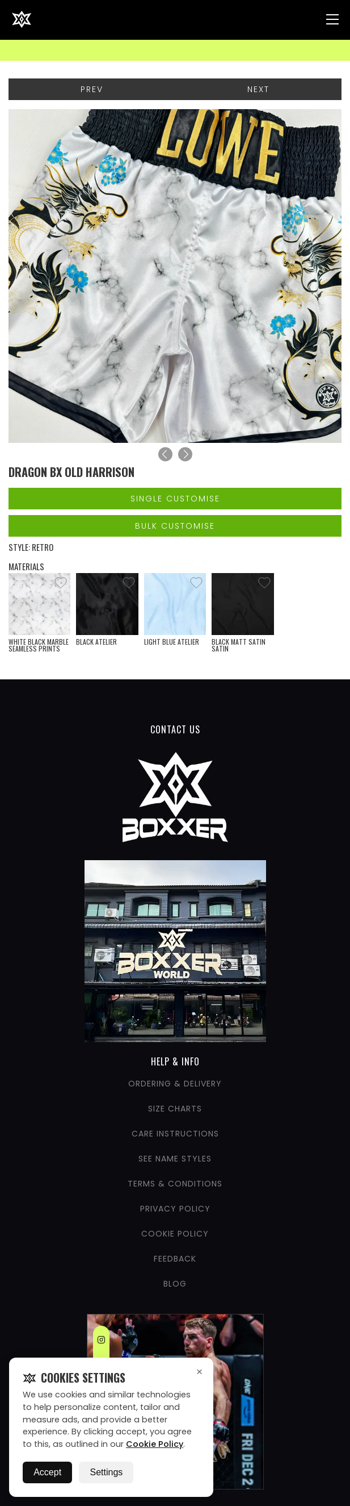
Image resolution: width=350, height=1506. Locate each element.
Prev (92, 89)
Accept (47, 1472)
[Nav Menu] (332, 19)
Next (258, 89)
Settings (106, 1472)
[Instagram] (101, 1341)
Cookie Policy (154, 1444)
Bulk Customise (175, 526)
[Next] (185, 454)
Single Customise (175, 498)
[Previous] (165, 454)
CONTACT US (175, 729)
